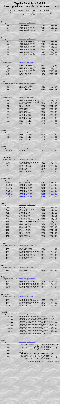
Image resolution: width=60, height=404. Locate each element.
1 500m (33, 10)
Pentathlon (26, 15)
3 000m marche (14, 13)
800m (27, 10)
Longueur (29, 13)
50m (9, 10)
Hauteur (22, 13)
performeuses (22, 23)
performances (31, 23)
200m (18, 10)
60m (13, 10)
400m (23, 10)
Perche (35, 13)
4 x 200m (34, 15)
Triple (40, 13)
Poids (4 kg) (47, 13)
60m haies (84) (47, 10)
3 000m (39, 10)
